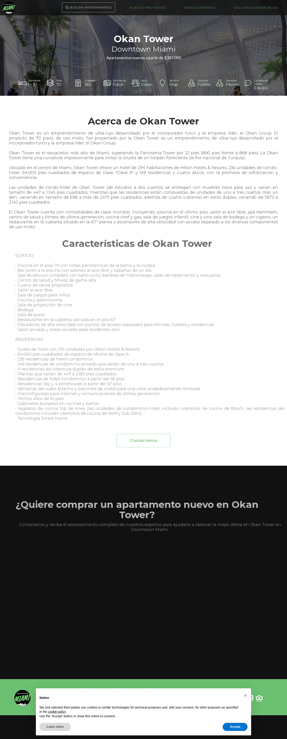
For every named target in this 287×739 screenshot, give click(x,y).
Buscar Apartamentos (88, 7)
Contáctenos (143, 442)
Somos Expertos (199, 8)
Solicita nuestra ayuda (256, 8)
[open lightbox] (115, 83)
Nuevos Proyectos (147, 8)
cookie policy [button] (57, 711)
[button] (245, 695)
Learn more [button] (55, 726)
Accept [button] (235, 726)
